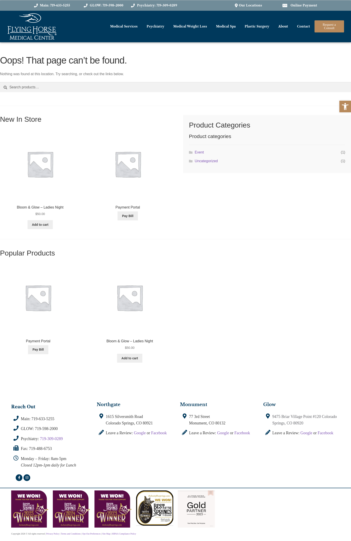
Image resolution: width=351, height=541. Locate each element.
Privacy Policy (53, 533)
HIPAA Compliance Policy (124, 533)
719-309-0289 (51, 439)
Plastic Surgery (257, 26)
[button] (345, 106)
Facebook (159, 433)
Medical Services (124, 26)
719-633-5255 (43, 419)
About (283, 26)
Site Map (106, 533)
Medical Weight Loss (190, 26)
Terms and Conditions (71, 533)
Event (199, 152)
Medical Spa (226, 26)
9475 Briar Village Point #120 (297, 416)
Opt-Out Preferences (91, 533)
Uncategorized (206, 161)
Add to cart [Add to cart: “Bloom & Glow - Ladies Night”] (40, 224)
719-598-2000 (46, 428)
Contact (303, 26)
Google (140, 433)
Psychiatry (155, 26)
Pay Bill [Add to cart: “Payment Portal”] (127, 216)
